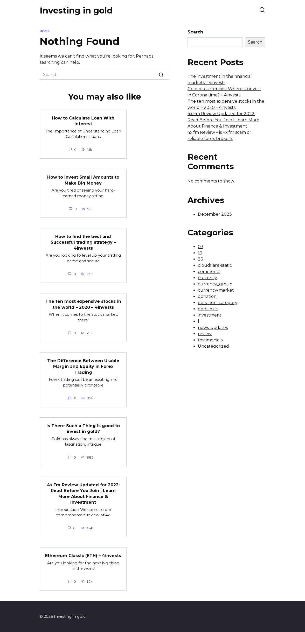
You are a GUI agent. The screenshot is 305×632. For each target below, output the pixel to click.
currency (207, 277)
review (205, 333)
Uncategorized (213, 346)
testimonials (210, 340)
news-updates (213, 327)
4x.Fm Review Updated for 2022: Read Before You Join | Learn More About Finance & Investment (83, 493)
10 (200, 252)
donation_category (217, 302)
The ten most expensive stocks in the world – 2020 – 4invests (83, 304)
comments (209, 271)
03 (200, 246)
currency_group (215, 284)
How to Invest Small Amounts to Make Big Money (83, 180)
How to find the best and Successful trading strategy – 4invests (83, 242)
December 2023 (215, 214)
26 (200, 259)
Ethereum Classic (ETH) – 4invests (83, 555)
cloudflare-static (215, 265)
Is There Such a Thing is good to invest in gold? (83, 428)
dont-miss (208, 308)
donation (207, 296)
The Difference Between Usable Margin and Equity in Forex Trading (83, 366)
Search (195, 32)
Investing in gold (76, 10)
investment (209, 315)
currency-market (216, 290)
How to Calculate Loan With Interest (83, 120)
